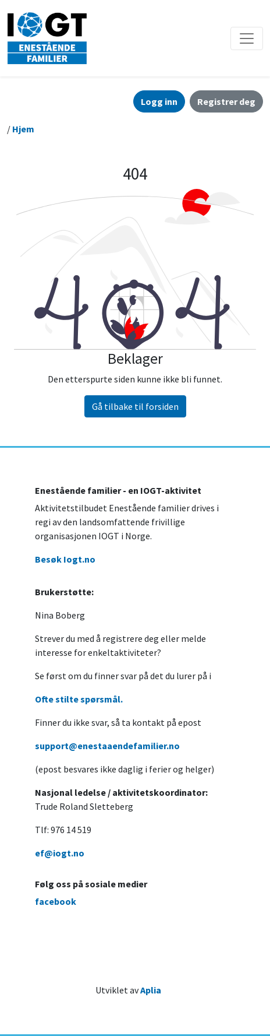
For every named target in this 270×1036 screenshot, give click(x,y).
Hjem (23, 129)
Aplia (150, 990)
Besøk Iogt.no (65, 559)
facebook (55, 901)
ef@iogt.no (59, 853)
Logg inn (159, 101)
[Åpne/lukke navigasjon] (246, 38)
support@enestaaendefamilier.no (107, 745)
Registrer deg (226, 101)
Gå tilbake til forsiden (135, 406)
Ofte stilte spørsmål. (79, 699)
